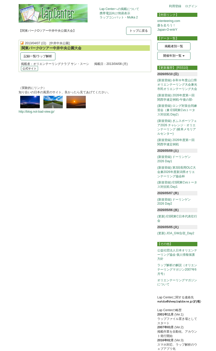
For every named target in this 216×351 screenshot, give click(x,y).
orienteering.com (168, 21)
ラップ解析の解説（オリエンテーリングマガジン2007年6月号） (177, 269)
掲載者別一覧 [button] (174, 46)
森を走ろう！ (166, 25)
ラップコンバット (112, 17)
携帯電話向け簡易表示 (115, 13)
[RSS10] (182, 67)
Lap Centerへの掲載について (119, 9)
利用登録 (175, 6)
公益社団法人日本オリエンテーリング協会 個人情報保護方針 (177, 255)
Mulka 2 (132, 17)
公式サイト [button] (29, 68)
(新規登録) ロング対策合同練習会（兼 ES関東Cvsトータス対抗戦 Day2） (177, 110)
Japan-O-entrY (167, 29)
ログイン (191, 6)
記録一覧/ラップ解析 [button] (38, 56)
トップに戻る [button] (138, 30)
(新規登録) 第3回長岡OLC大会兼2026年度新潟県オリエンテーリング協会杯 (176, 172)
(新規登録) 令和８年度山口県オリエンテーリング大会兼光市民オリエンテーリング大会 (177, 84)
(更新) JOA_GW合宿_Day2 (175, 233)
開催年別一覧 (173, 55)
